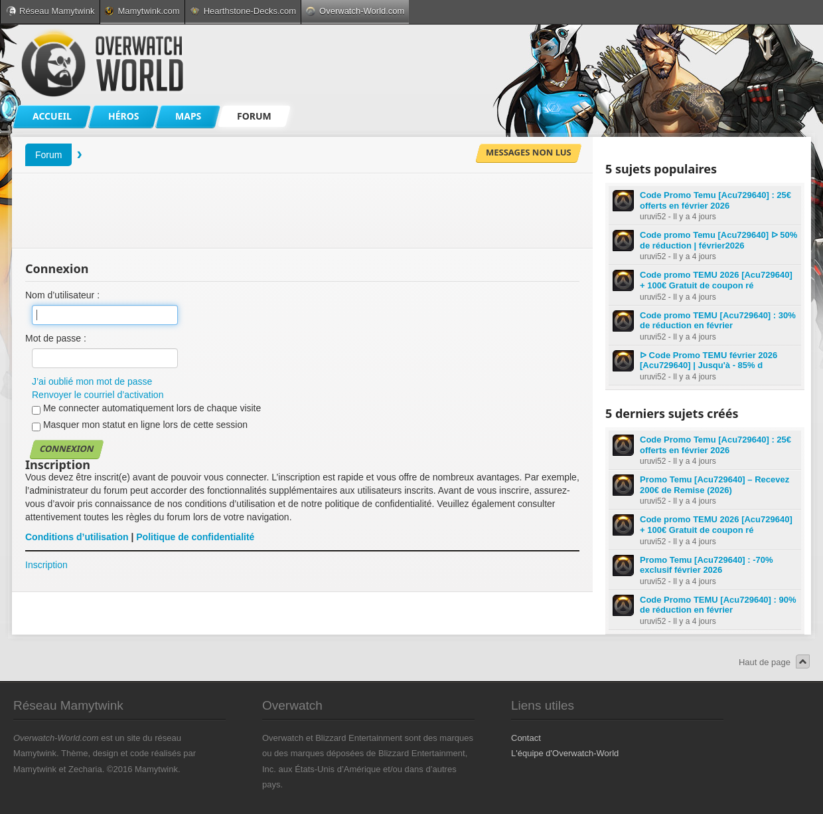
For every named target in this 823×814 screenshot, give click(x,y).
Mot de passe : (55, 338)
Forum (48, 155)
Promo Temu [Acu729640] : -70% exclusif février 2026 (706, 565)
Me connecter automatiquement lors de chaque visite (146, 409)
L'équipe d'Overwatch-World (565, 753)
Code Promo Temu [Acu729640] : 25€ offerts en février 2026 (715, 200)
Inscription (46, 565)
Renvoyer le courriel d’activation (97, 394)
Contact (526, 738)
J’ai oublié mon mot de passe (92, 381)
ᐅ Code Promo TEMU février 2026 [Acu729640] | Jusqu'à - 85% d (708, 360)
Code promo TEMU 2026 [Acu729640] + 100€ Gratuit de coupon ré (716, 280)
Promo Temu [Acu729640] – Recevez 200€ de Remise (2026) (714, 484)
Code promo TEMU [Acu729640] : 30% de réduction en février (718, 320)
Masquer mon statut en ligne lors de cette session (140, 425)
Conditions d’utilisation (77, 537)
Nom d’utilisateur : (62, 295)
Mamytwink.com (142, 11)
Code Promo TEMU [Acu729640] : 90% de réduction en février (718, 605)
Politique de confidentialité (195, 537)
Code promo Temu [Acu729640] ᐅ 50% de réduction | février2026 (718, 240)
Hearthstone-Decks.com (243, 11)
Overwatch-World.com (355, 11)
